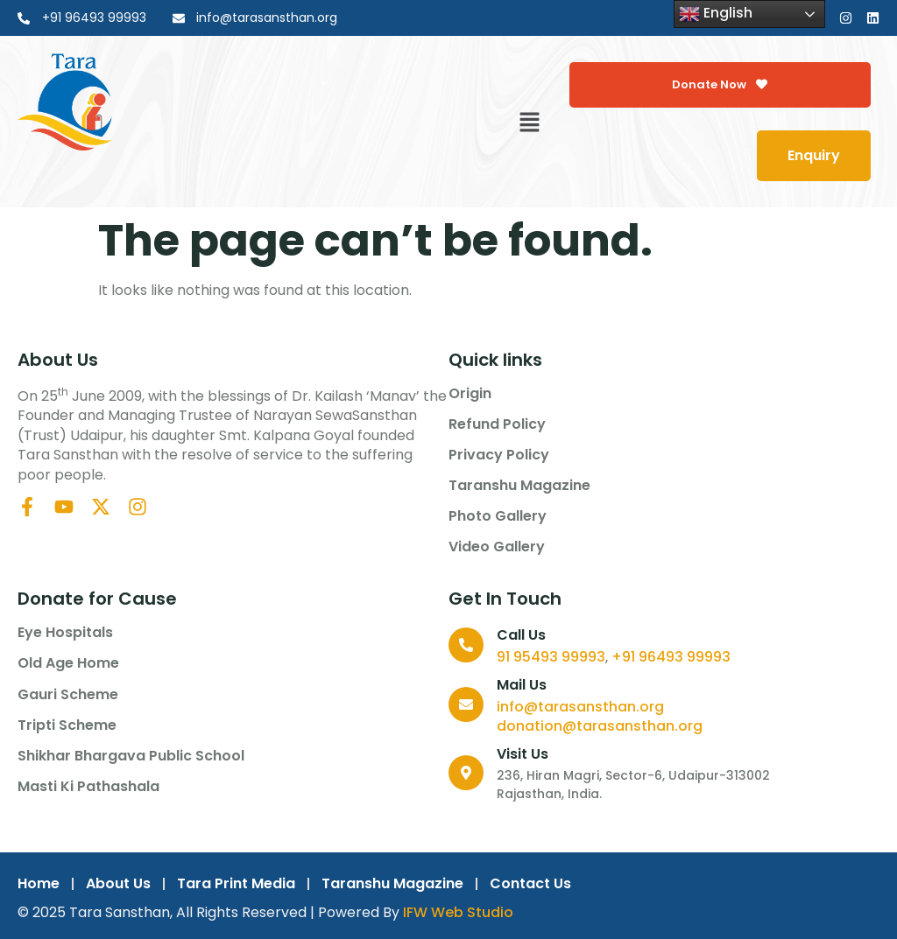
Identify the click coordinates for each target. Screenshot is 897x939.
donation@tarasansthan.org (600, 726)
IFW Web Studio (458, 912)
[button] (529, 123)
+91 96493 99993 (671, 657)
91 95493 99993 (551, 657)
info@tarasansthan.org (580, 707)
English (715, 14)
